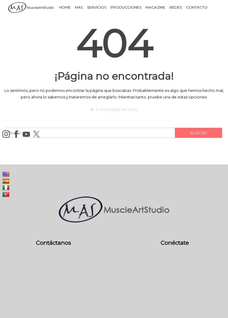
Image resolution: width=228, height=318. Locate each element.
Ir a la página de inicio (114, 109)
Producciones (125, 7)
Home (65, 7)
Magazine (155, 7)
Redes (176, 7)
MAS (79, 7)
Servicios (96, 7)
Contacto (197, 7)
